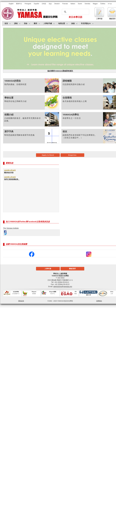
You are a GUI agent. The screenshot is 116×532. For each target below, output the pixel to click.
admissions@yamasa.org (62, 286)
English (11, 4)
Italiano (73, 4)
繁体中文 (19, 4)
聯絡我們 (72, 269)
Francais (65, 4)
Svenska (87, 4)
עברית (110, 4)
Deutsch (57, 4)
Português (28, 4)
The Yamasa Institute (11, 228)
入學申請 (48, 269)
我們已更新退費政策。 (12, 179)
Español (36, 4)
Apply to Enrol (48, 155)
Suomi (80, 4)
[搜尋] (75, 11)
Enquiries (72, 155)
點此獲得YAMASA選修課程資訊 (60, 71)
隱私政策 (21, 301)
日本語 (44, 4)
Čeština (102, 4)
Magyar (95, 4)
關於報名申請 (8, 172)
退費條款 (99, 301)
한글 (50, 4)
